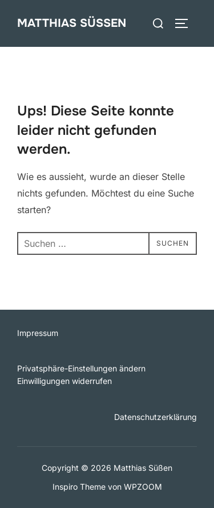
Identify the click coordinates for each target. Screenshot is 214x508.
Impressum (37, 333)
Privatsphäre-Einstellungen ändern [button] (81, 368)
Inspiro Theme (79, 486)
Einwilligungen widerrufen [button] (64, 381)
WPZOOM (143, 486)
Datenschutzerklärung (155, 417)
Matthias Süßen (71, 23)
